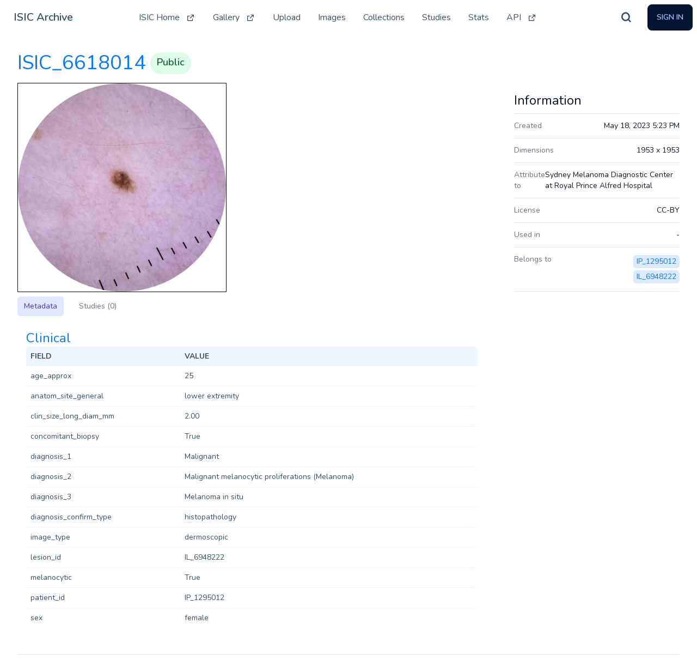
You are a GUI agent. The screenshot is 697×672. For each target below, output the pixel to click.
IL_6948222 (656, 276)
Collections (384, 17)
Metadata (40, 306)
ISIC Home (167, 17)
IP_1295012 (656, 261)
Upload (287, 17)
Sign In (670, 17)
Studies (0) (98, 306)
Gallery (234, 17)
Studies (436, 17)
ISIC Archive (43, 17)
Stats (478, 17)
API (521, 17)
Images (332, 17)
